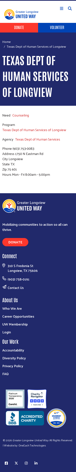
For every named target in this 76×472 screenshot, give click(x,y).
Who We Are (12, 308)
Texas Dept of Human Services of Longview (34, 130)
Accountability (13, 350)
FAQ (5, 374)
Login (6, 332)
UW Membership (15, 324)
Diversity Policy (14, 358)
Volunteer (57, 27)
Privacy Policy (12, 366)
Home (6, 41)
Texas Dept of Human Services (37, 139)
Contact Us (16, 288)
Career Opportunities (18, 316)
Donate (19, 27)
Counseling (20, 115)
